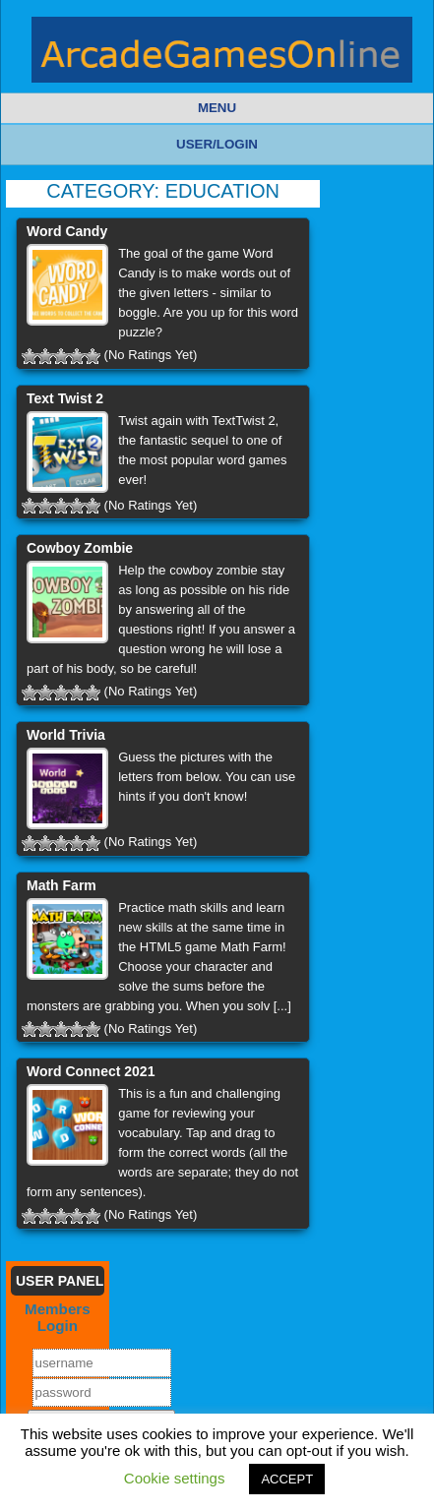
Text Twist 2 (65, 398)
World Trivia (66, 735)
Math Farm (61, 885)
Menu (217, 107)
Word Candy (67, 231)
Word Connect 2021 (91, 1071)
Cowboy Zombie (80, 548)
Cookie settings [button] (174, 1478)
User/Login (217, 144)
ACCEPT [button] (287, 1479)
